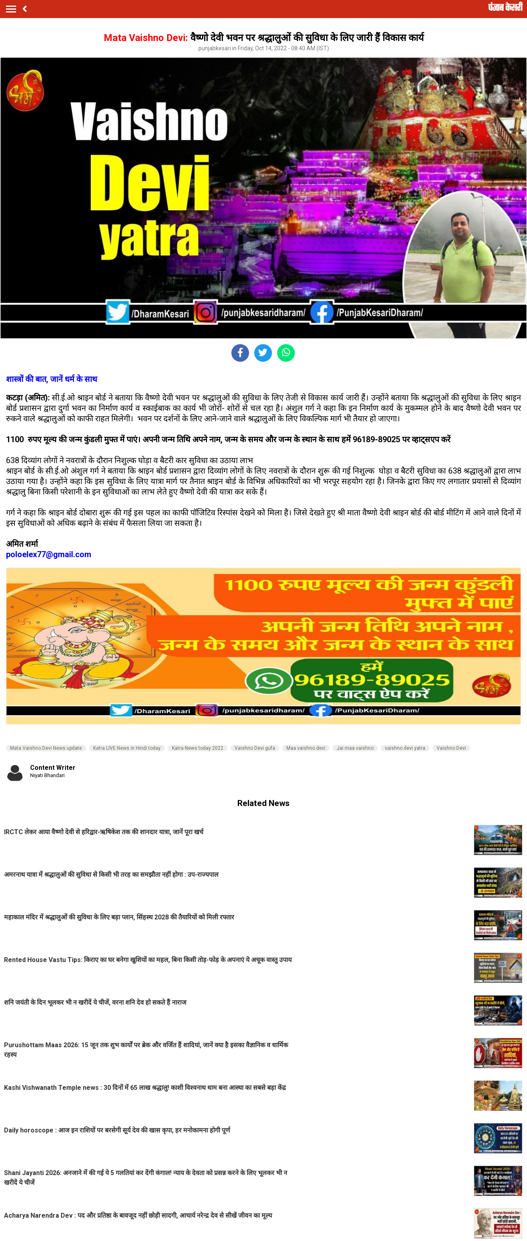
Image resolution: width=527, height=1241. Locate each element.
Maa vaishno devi (305, 748)
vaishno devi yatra (405, 748)
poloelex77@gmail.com (48, 554)
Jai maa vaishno (355, 748)
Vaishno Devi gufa (255, 748)
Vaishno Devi (451, 748)
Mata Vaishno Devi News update (46, 748)
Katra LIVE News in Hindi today (127, 748)
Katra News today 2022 (197, 748)
